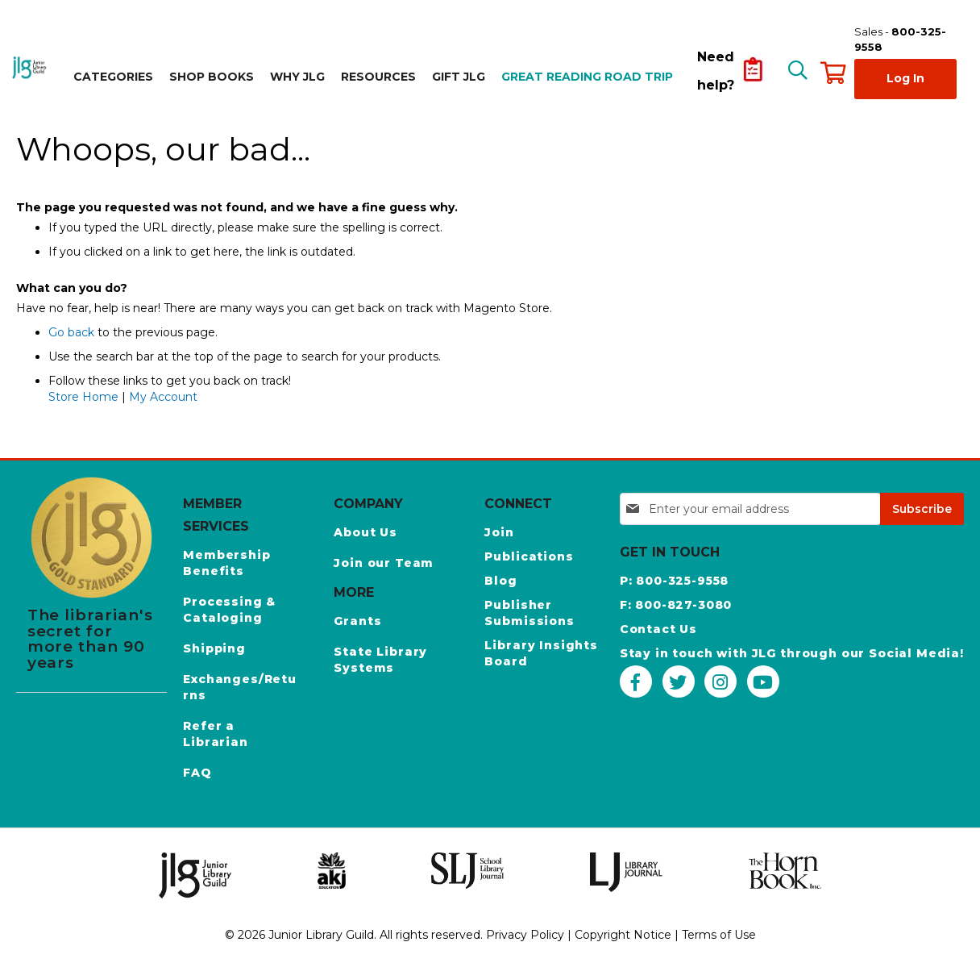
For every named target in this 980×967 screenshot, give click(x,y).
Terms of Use (719, 934)
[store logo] (30, 67)
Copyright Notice (623, 934)
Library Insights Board (540, 653)
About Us (365, 532)
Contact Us (658, 629)
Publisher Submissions (529, 613)
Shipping (214, 648)
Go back (71, 332)
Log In (905, 78)
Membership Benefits (226, 563)
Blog (500, 580)
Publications (528, 556)
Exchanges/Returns (240, 687)
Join (498, 532)
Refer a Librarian (215, 734)
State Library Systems (380, 659)
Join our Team (384, 563)
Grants (357, 621)
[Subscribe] (922, 509)
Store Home (83, 397)
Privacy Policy (525, 934)
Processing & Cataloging (229, 609)
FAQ (197, 772)
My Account (163, 397)
